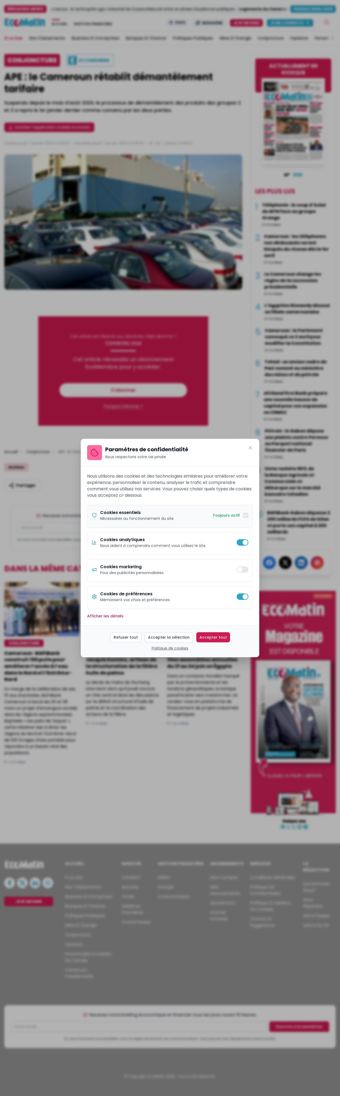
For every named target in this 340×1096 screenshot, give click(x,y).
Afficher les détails (105, 616)
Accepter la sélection (169, 637)
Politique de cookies (170, 648)
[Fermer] (250, 448)
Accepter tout (213, 637)
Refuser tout (126, 637)
